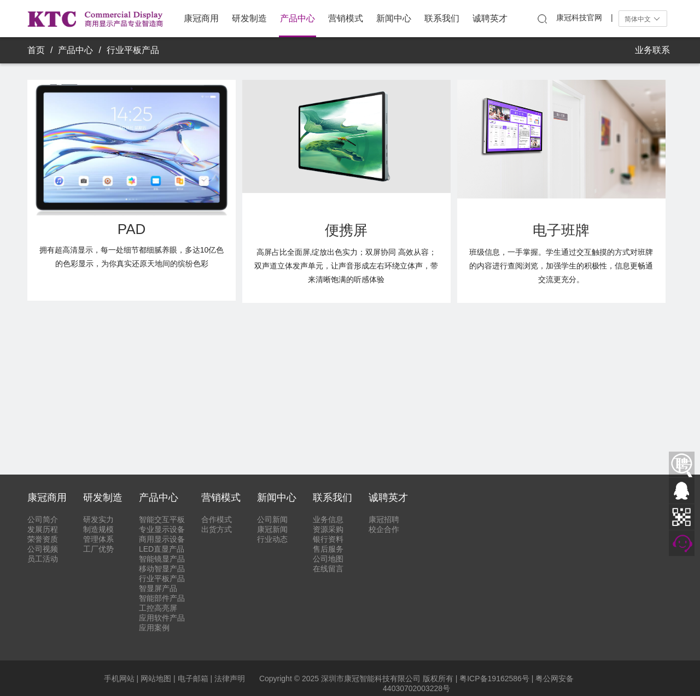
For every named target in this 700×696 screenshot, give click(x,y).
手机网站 (119, 678)
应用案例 (154, 627)
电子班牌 (561, 230)
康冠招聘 (384, 519)
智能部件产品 (162, 598)
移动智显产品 (162, 568)
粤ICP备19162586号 (494, 678)
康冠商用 (201, 18)
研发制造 (249, 18)
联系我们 (441, 18)
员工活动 (42, 558)
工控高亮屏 (158, 608)
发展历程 (42, 529)
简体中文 (643, 19)
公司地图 (328, 558)
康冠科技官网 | (584, 17)
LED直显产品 (161, 549)
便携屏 (346, 230)
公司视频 (42, 549)
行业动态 (272, 539)
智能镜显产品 (162, 558)
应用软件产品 (162, 617)
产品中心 (297, 18)
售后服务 (328, 549)
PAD (132, 229)
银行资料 (328, 539)
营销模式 (345, 18)
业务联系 (652, 50)
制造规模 (98, 529)
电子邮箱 (193, 678)
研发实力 (98, 519)
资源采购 (328, 529)
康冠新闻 (272, 529)
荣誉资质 (42, 539)
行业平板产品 (133, 50)
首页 (36, 50)
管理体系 (98, 539)
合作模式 (216, 519)
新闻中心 (393, 18)
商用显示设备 (162, 539)
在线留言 (328, 568)
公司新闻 (272, 519)
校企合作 (384, 529)
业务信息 (328, 519)
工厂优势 (98, 549)
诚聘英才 (490, 18)
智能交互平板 (162, 519)
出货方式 (216, 529)
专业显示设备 (162, 529)
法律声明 (229, 678)
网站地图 (156, 678)
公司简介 (42, 519)
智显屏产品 (158, 588)
